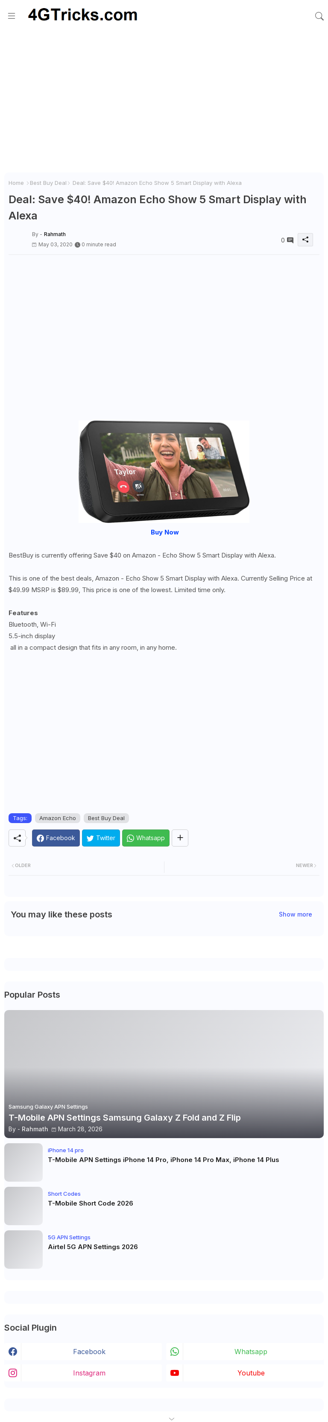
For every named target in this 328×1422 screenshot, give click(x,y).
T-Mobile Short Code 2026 (90, 1203)
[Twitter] (101, 838)
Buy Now (165, 532)
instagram (89, 1373)
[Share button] (180, 838)
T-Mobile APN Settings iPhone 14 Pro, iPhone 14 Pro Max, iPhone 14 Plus (163, 1160)
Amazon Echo (57, 818)
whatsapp (250, 1351)
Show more (295, 914)
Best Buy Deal (48, 182)
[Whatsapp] (146, 838)
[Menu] (11, 15)
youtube (251, 1373)
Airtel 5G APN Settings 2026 (93, 1247)
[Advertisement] (164, 104)
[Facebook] (56, 838)
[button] (319, 16)
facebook (89, 1351)
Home (16, 182)
